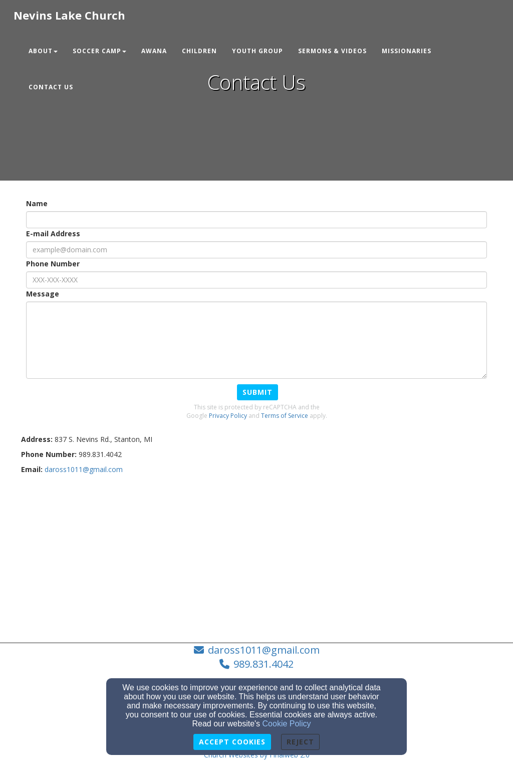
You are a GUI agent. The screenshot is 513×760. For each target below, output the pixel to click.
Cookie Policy (287, 723)
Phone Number (53, 263)
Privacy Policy (228, 415)
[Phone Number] (256, 279)
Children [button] (199, 51)
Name (37, 203)
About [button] (43, 51)
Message (42, 293)
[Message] (256, 340)
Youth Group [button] (257, 51)
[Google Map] (256, 555)
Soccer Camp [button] (99, 51)
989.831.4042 (263, 664)
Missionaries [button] (406, 51)
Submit (257, 392)
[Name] (256, 219)
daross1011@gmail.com (264, 650)
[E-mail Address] (256, 249)
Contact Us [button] (51, 87)
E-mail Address (53, 233)
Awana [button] (154, 51)
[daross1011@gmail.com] (84, 469)
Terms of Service (284, 415)
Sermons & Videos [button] (332, 51)
